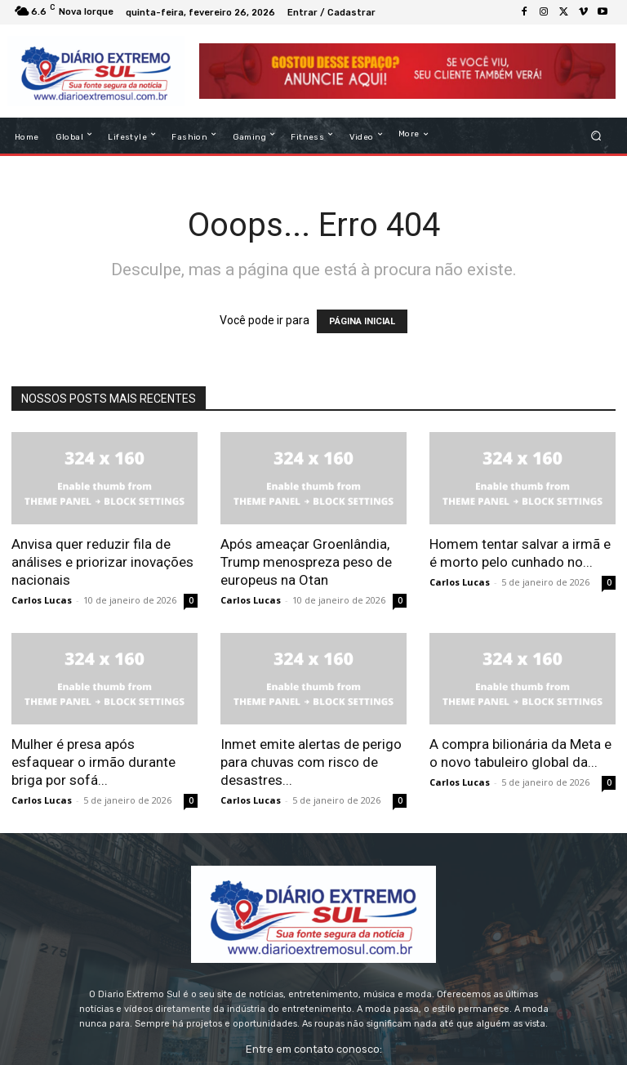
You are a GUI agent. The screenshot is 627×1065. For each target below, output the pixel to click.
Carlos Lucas (41, 600)
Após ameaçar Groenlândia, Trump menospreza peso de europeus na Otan (306, 562)
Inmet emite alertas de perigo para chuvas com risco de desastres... (311, 762)
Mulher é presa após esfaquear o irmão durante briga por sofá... (93, 762)
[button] (596, 136)
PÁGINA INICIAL (362, 321)
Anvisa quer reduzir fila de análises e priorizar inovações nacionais (102, 562)
